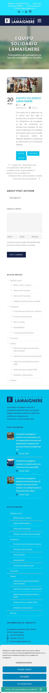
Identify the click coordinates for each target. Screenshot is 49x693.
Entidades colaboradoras (23, 375)
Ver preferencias (24, 684)
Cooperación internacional (23, 333)
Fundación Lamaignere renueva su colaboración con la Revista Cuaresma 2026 (28, 464)
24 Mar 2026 (24, 495)
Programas (14, 307)
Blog (34, 108)
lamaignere (21, 108)
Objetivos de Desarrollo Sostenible (26, 301)
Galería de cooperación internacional (27, 356)
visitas (21, 158)
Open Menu (39, 20)
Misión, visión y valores (22, 285)
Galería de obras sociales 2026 (25, 370)
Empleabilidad (18, 327)
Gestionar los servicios (24, 662)
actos (21, 153)
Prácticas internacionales (22, 317)
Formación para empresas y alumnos (27, 311)
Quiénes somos (16, 280)
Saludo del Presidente (21, 290)
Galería (13, 343)
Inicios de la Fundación (22, 296)
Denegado (24, 676)
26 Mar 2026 (24, 471)
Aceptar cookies (24, 669)
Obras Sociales (19, 322)
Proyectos (14, 338)
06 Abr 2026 (24, 453)
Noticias (13, 380)
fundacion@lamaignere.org (24, 8)
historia (33, 153)
